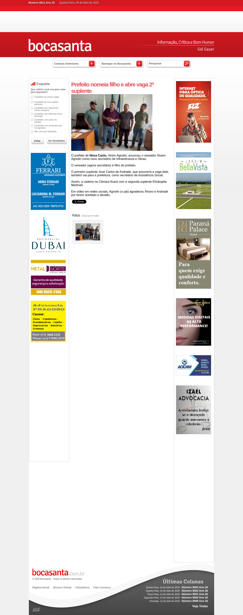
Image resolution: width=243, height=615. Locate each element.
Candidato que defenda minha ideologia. (47, 115)
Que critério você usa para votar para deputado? (46, 90)
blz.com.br (36, 610)
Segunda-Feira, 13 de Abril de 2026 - (176, 597)
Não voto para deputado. (44, 131)
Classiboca (82, 587)
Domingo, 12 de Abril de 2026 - (179, 601)
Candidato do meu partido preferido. (45, 103)
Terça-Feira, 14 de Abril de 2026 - (177, 594)
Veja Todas (200, 606)
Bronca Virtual (62, 587)
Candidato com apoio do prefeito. (44, 121)
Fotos (85, 215)
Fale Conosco (102, 587)
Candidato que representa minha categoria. (45, 109)
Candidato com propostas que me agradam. (47, 126)
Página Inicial (40, 587)
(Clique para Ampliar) (90, 215)
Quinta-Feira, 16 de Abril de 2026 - (177, 587)
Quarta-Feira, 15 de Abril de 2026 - (177, 591)
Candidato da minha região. (45, 97)
